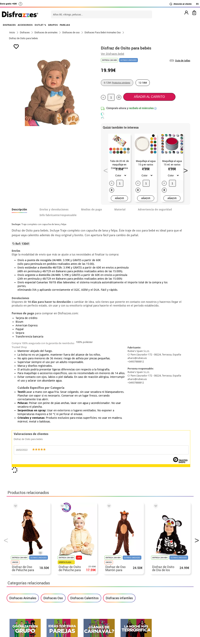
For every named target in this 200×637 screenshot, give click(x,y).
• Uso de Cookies (21, 583)
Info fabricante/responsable (58, 215)
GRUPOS (53, 24)
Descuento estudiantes (27, 560)
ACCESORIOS (25, 24)
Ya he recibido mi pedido (155, 564)
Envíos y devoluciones (54, 209)
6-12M (117, 82)
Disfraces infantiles (119, 418)
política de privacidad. (114, 474)
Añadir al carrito (149, 96)
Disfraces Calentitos (84, 418)
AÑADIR (119, 198)
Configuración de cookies (29, 588)
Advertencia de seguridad (155, 209)
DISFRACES (9, 24)
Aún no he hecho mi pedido (156, 555)
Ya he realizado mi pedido (156, 560)
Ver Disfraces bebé (112, 53)
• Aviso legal (18, 574)
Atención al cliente (180, 3)
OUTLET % (40, 24)
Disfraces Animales (22, 418)
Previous (104, 169)
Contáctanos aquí (84, 560)
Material (119, 209)
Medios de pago (91, 209)
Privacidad (37, 574)
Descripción (19, 209)
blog (184, 517)
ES (197, 3)
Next (184, 169)
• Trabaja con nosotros (25, 593)
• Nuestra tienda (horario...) (29, 555)
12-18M (142, 82)
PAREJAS (65, 24)
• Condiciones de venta (25, 569)
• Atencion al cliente (24, 578)
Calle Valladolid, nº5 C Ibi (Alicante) (154, 584)
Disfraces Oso (53, 418)
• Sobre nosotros (21, 564)
